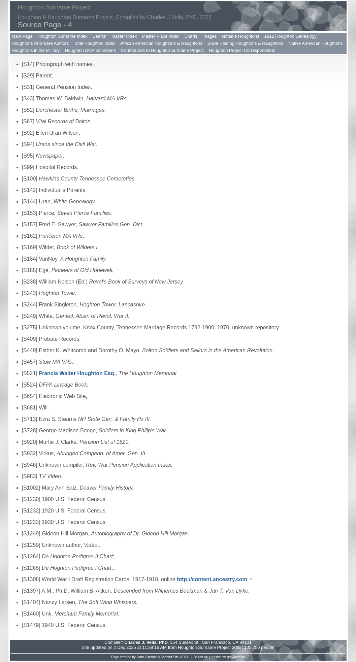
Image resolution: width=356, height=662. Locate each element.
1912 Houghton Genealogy (290, 36)
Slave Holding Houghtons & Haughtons (245, 43)
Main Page (22, 36)
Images (209, 36)
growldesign (236, 657)
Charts (190, 36)
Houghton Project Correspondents (242, 50)
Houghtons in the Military (36, 50)
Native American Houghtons (315, 43)
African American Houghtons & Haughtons (161, 43)
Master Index (124, 36)
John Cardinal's (148, 657)
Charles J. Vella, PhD (146, 642)
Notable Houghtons (240, 36)
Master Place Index (160, 36)
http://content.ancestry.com (212, 579)
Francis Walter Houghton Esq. (77, 373)
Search (99, 36)
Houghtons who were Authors (40, 43)
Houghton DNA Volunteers (90, 50)
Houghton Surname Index (63, 36)
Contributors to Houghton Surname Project (162, 50)
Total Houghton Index (94, 43)
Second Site (170, 657)
